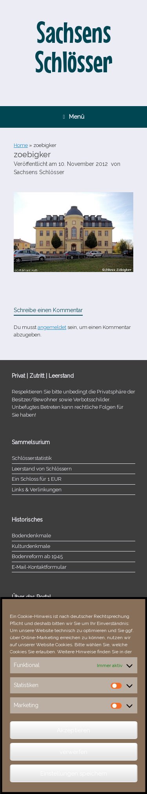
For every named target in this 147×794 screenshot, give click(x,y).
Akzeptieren (73, 730)
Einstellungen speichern (73, 773)
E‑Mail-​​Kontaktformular (39, 567)
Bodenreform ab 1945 (37, 556)
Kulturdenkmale (31, 546)
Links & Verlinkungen (37, 490)
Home (21, 145)
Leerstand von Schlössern (42, 469)
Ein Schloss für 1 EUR (37, 479)
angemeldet (52, 327)
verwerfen (73, 751)
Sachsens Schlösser (39, 172)
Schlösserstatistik (32, 458)
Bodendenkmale (31, 536)
